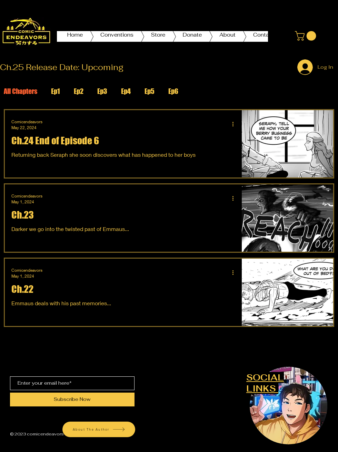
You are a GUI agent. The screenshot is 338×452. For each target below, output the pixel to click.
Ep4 (126, 91)
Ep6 (173, 91)
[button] (306, 36)
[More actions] (235, 124)
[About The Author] (98, 429)
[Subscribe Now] (72, 399)
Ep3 (102, 91)
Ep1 (55, 91)
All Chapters (20, 91)
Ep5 (150, 91)
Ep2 (78, 91)
